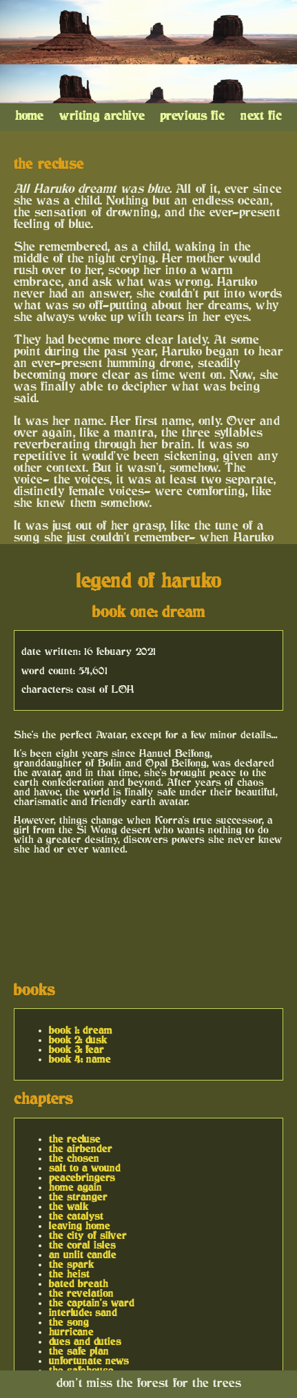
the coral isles (82, 1245)
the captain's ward (91, 1303)
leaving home (79, 1226)
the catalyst (76, 1216)
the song (69, 1322)
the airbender (80, 1149)
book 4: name (80, 1059)
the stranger (78, 1197)
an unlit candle (82, 1255)
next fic (261, 116)
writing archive (102, 116)
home (29, 116)
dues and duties (85, 1341)
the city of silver (88, 1235)
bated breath (78, 1284)
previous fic (192, 116)
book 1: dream (80, 1030)
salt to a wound (85, 1168)
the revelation (81, 1293)
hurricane (71, 1332)
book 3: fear (76, 1049)
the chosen (74, 1158)
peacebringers (82, 1177)
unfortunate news (89, 1361)
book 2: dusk (78, 1040)
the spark (71, 1264)
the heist (69, 1274)
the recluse (75, 1139)
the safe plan (79, 1351)
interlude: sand (83, 1312)
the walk (68, 1206)
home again (75, 1187)
